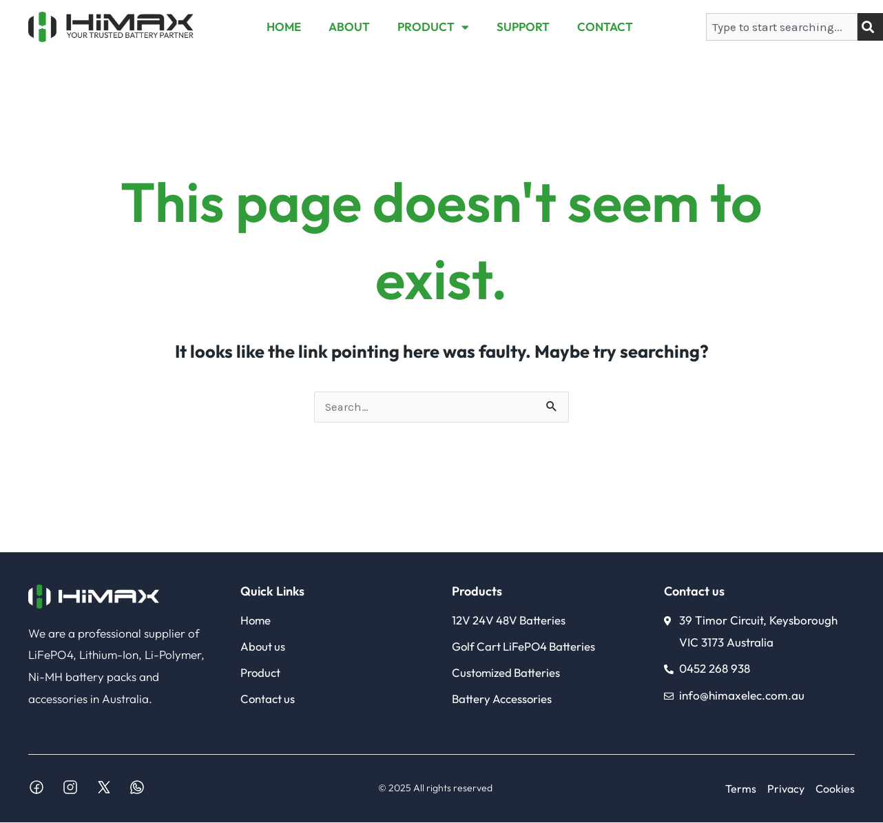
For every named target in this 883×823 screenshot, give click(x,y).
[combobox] (782, 27)
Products (477, 592)
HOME (284, 26)
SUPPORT (523, 26)
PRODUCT (433, 27)
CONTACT (605, 26)
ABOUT (349, 26)
